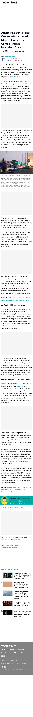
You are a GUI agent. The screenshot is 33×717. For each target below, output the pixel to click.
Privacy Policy (21, 663)
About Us (4, 660)
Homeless (10, 545)
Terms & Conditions (7, 663)
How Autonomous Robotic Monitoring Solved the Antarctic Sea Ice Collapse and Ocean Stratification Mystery (22, 595)
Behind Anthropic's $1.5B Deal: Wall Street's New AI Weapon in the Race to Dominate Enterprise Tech (21, 585)
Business (20, 649)
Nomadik (4, 84)
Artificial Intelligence (9, 548)
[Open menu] (30, 2)
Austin (17, 545)
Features (23, 653)
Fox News (17, 77)
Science (11, 649)
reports (20, 386)
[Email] (18, 60)
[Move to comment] (21, 60)
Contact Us (13, 660)
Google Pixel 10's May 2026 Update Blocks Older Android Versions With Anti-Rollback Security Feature (22, 576)
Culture (13, 653)
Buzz (3, 656)
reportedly (23, 314)
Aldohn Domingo (9, 56)
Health (4, 653)
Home (2, 28)
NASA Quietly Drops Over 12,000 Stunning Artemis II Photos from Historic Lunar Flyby (22, 604)
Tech (6, 28)
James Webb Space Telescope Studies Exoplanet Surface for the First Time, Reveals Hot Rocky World (22, 613)
